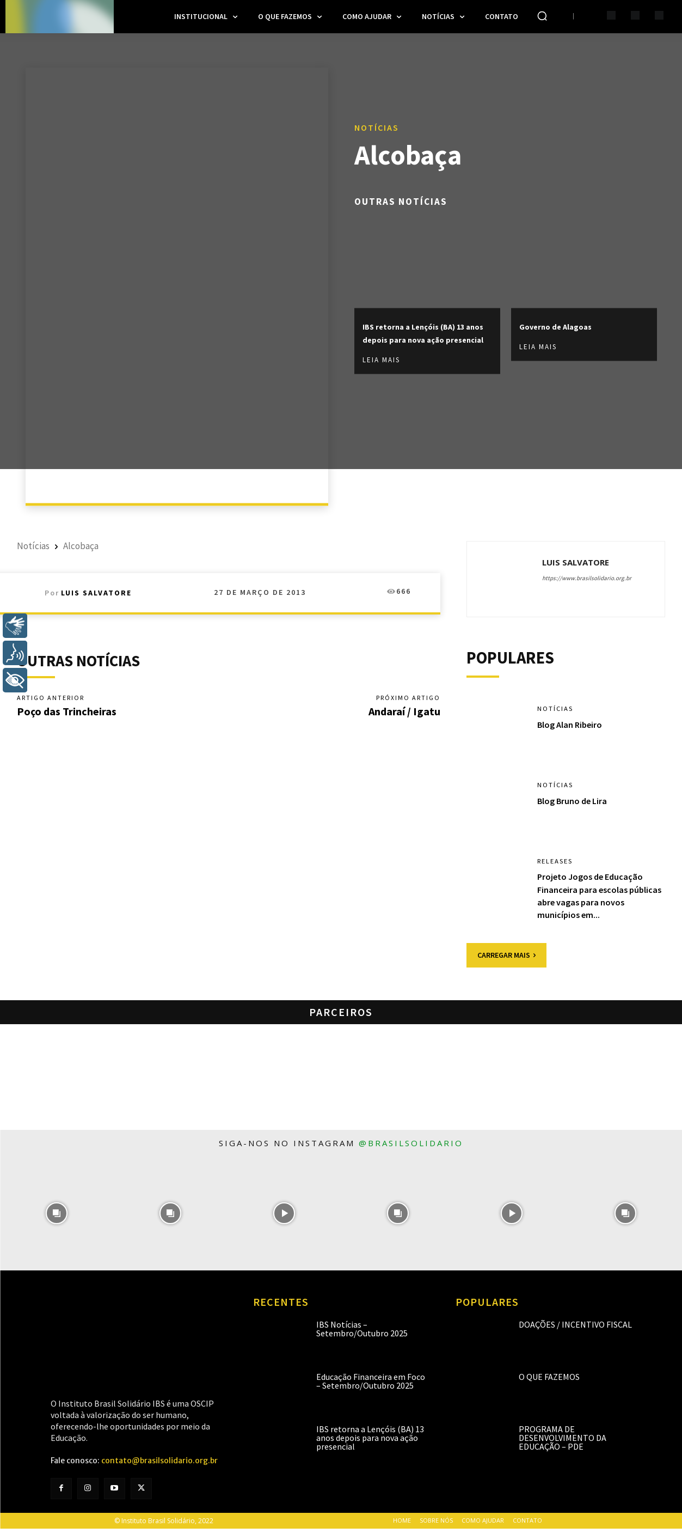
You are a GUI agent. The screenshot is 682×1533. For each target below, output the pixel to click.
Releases (557, 865)
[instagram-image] (57, 1217)
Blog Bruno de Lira (576, 804)
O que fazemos (549, 1380)
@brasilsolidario (411, 1146)
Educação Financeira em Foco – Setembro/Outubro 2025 (370, 1385)
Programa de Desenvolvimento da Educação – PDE (562, 1441)
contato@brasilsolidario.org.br (159, 1465)
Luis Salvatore (96, 593)
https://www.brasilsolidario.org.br (586, 578)
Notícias (376, 119)
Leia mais (381, 366)
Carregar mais (506, 959)
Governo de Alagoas (567, 319)
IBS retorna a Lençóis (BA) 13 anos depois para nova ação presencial (425, 332)
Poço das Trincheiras (66, 712)
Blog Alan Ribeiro (573, 728)
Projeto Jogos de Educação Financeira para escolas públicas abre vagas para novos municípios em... (594, 899)
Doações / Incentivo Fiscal (575, 1328)
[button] (542, 15)
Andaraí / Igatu (404, 712)
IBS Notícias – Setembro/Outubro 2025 (362, 1332)
